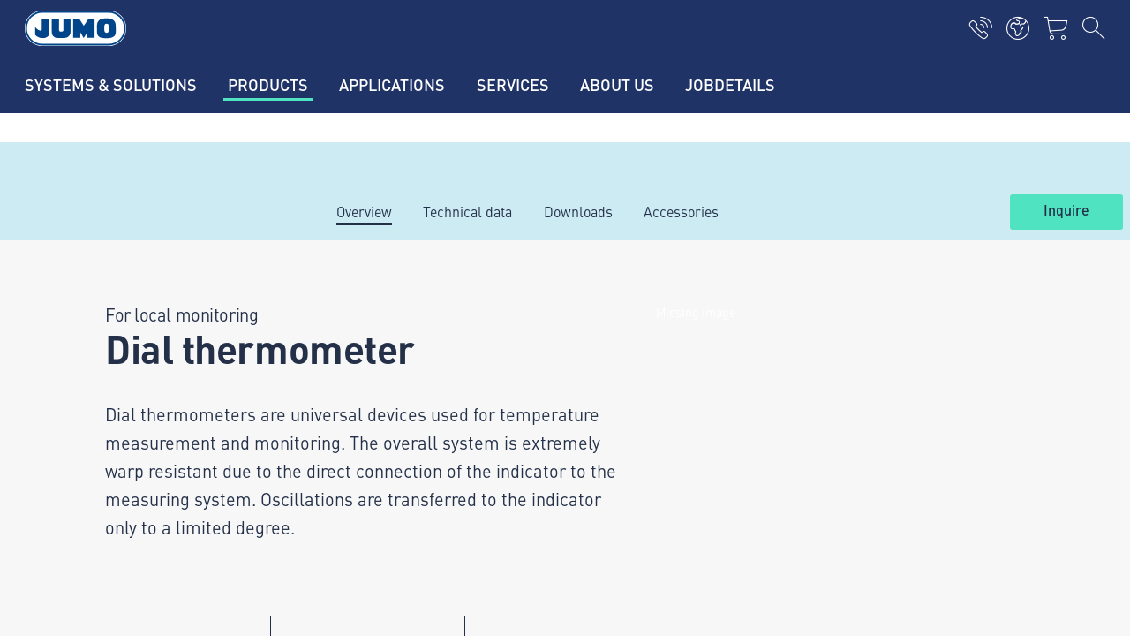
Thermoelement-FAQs (393, 438)
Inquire (1066, 211)
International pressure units (411, 369)
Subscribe (1010, 430)
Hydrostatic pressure (390, 334)
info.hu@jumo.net (166, 443)
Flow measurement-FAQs (403, 472)
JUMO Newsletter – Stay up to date (696, 402)
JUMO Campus (371, 403)
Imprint (86, 515)
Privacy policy (106, 549)
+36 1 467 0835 (179, 421)
